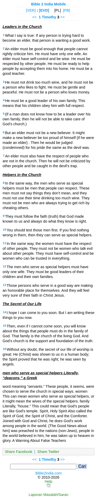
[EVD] (44, 10)
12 (4, 266)
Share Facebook (18, 452)
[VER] (31, 10)
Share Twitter (48, 452)
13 (4, 285)
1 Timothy (47, 17)
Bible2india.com (48, 473)
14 (4, 312)
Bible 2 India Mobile (48, 4)
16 (4, 348)
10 (4, 229)
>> (62, 17)
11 (4, 243)
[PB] (66, 10)
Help (49, 481)
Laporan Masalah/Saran (49, 495)
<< (34, 17)
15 (4, 325)
